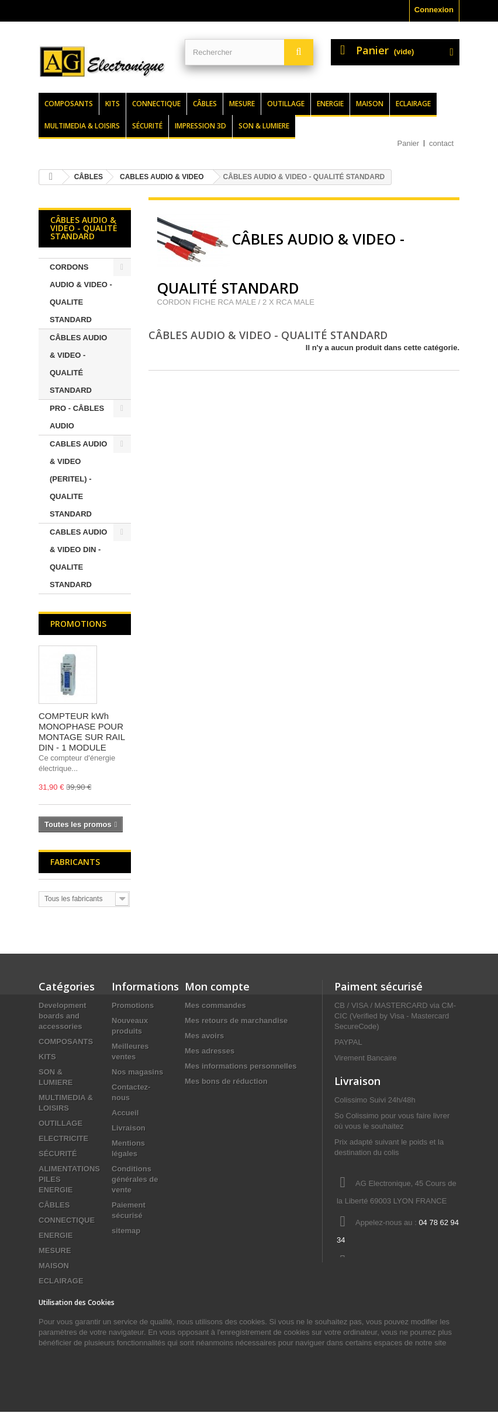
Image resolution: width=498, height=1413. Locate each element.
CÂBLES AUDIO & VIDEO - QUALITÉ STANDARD (78, 364)
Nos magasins (137, 1071)
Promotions (78, 623)
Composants (68, 104)
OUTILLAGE (60, 1123)
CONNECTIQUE (67, 1220)
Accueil (125, 1112)
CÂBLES (54, 1205)
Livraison (129, 1128)
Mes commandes (215, 1005)
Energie (330, 104)
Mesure (242, 104)
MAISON (54, 1265)
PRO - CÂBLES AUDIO (77, 417)
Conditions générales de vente (135, 1179)
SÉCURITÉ (58, 1153)
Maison (369, 104)
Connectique (156, 104)
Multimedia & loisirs (82, 126)
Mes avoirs (204, 1035)
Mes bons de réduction (226, 1081)
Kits (112, 104)
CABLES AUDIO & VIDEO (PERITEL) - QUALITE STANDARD (78, 478)
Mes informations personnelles (240, 1066)
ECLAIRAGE (61, 1280)
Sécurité (147, 126)
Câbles (205, 104)
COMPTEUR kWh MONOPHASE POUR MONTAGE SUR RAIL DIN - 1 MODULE (82, 731)
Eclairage (413, 104)
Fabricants (75, 861)
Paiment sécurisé (378, 986)
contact (441, 143)
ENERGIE (56, 1235)
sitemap (126, 1230)
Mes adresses (209, 1050)
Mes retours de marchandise (236, 1020)
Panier (408, 143)
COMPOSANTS (66, 1041)
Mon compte (217, 986)
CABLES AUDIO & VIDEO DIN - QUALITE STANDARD (78, 558)
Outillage (286, 104)
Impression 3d (200, 126)
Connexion (434, 9)
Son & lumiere (263, 126)
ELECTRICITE (63, 1138)
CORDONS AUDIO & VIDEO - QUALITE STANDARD (81, 293)
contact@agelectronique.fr (381, 1279)
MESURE (55, 1250)
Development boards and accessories (63, 1016)
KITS (47, 1056)
